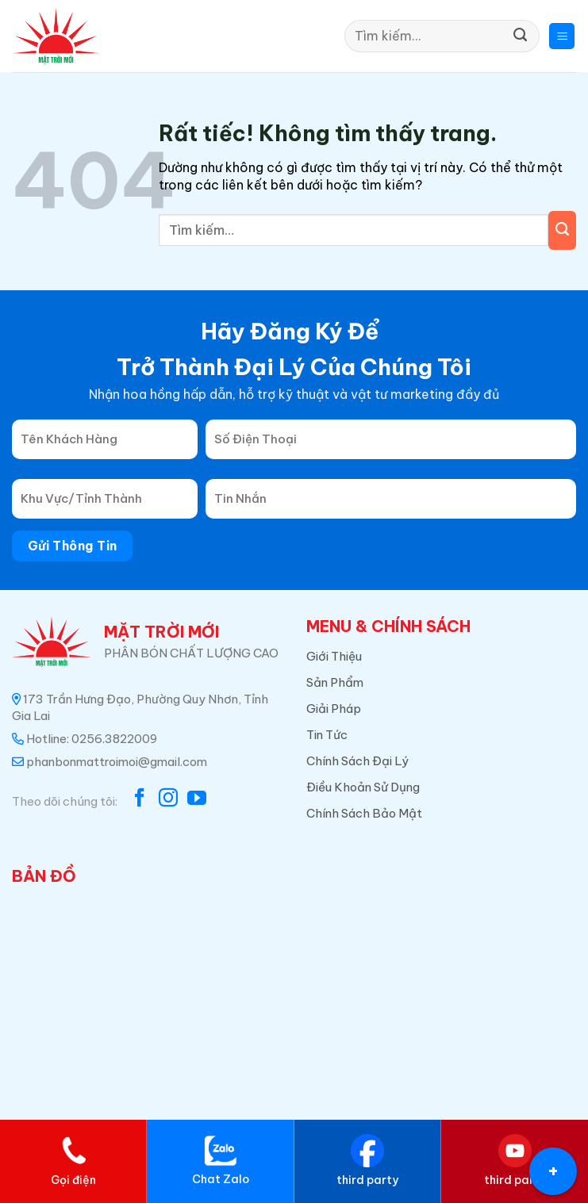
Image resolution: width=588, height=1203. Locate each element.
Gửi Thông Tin (72, 546)
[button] (562, 36)
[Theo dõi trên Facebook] (139, 799)
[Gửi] (520, 36)
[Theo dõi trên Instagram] (168, 799)
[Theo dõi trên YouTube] (196, 799)
